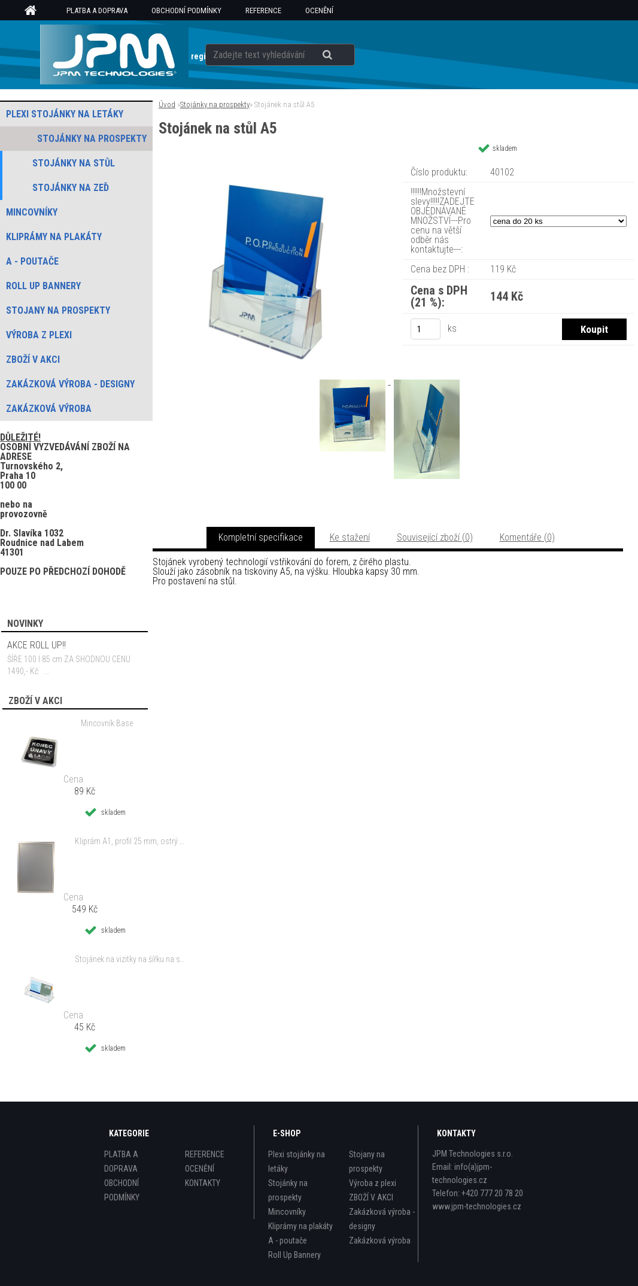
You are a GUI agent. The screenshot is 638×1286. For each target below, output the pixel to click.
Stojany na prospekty (367, 1161)
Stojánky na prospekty (215, 104)
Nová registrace (200, 56)
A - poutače (287, 1240)
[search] (342, 55)
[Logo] (114, 54)
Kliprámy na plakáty (300, 1226)
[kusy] (425, 329)
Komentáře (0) (527, 537)
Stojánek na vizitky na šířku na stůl (130, 959)
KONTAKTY (202, 1183)
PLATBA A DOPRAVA (96, 10)
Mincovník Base (107, 723)
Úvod (167, 104)
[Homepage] (34, 10)
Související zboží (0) (435, 537)
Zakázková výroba (380, 1240)
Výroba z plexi (372, 1183)
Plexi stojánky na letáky (296, 1161)
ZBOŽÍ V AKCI (371, 1197)
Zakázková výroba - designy (382, 1219)
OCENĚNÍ (319, 10)
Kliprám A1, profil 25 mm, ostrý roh (130, 841)
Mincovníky (287, 1212)
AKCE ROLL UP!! (36, 645)
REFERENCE (263, 10)
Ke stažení (350, 537)
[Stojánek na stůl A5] (269, 164)
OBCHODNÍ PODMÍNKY (186, 10)
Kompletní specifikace (260, 537)
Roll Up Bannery (294, 1255)
